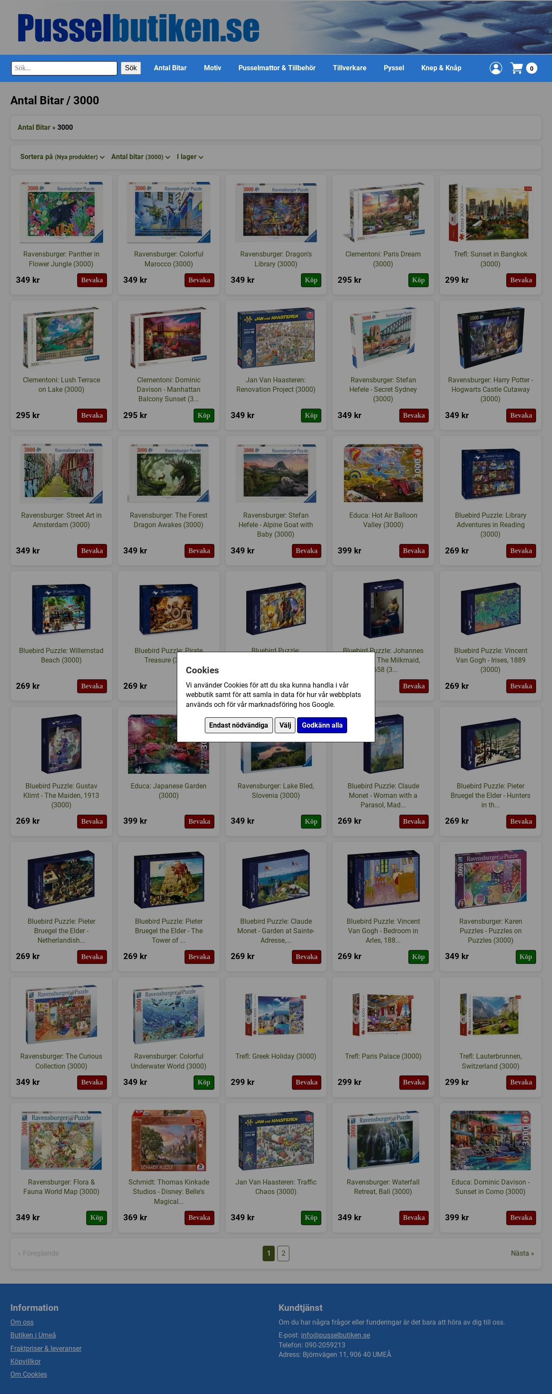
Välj (285, 725)
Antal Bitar (170, 68)
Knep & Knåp (441, 68)
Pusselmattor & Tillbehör (277, 68)
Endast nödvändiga (238, 725)
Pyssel (394, 68)
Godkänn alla (322, 725)
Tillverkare (350, 68)
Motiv (212, 68)
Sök (131, 68)
